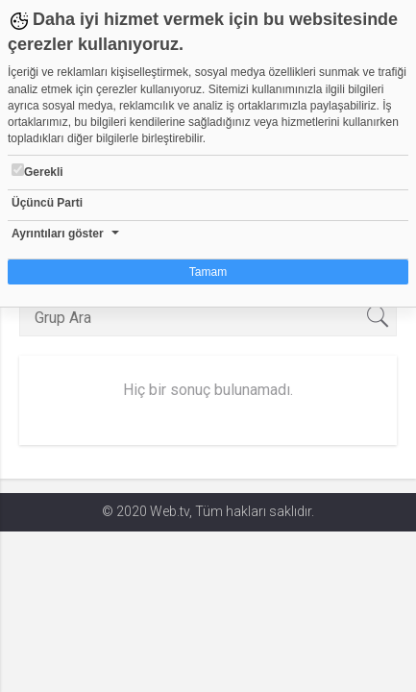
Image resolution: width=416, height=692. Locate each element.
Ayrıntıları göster (58, 233)
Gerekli (37, 171)
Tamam (208, 272)
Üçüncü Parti (47, 203)
